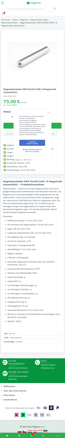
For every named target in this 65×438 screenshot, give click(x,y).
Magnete (24, 19)
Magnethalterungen (39, 19)
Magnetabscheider (9, 22)
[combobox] (32, 9)
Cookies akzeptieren (32, 142)
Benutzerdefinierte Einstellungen (32, 150)
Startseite (5, 19)
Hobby (15, 19)
